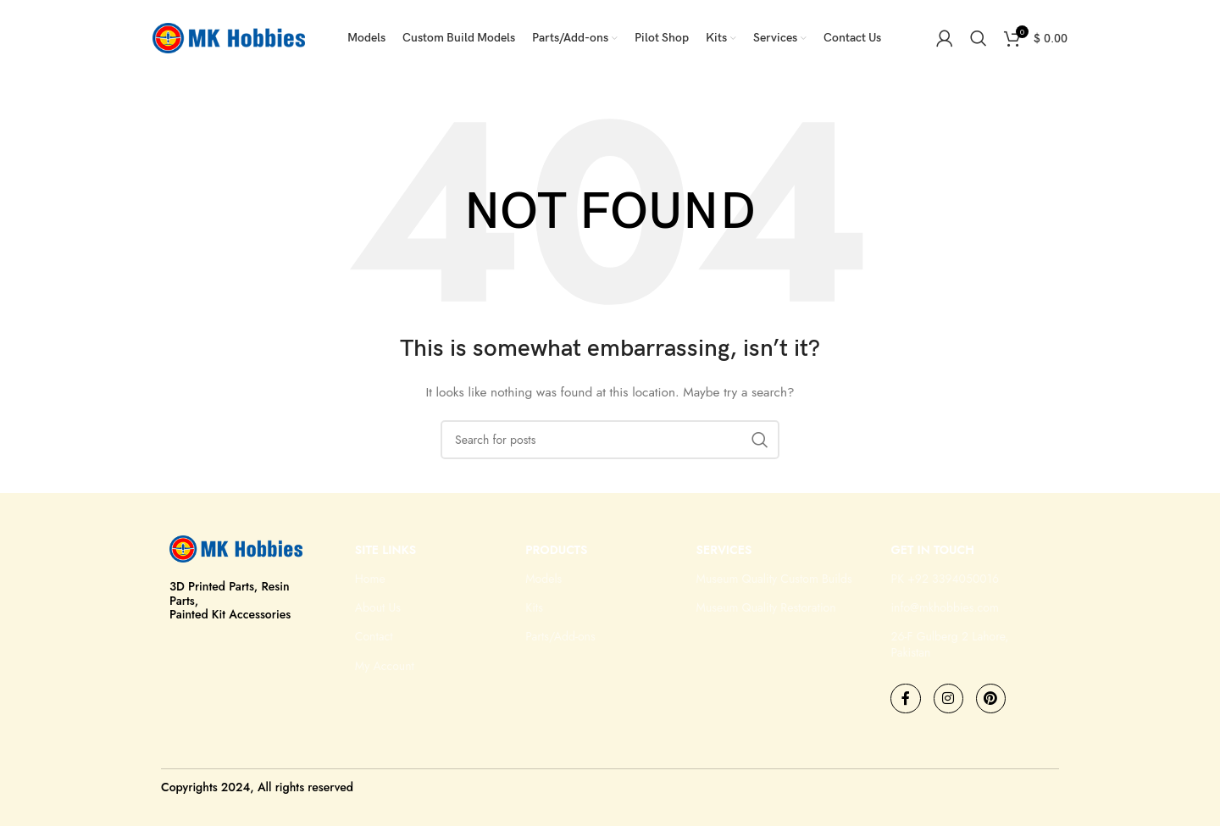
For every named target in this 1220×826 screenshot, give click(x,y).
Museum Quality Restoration (766, 607)
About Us (378, 607)
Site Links (385, 549)
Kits (534, 607)
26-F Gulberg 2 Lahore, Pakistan (949, 644)
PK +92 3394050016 (944, 578)
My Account (384, 665)
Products (556, 549)
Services (724, 549)
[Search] (978, 38)
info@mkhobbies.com (944, 607)
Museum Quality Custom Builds (774, 578)
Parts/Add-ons (560, 636)
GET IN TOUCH (931, 549)
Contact (374, 636)
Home (370, 578)
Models (543, 578)
